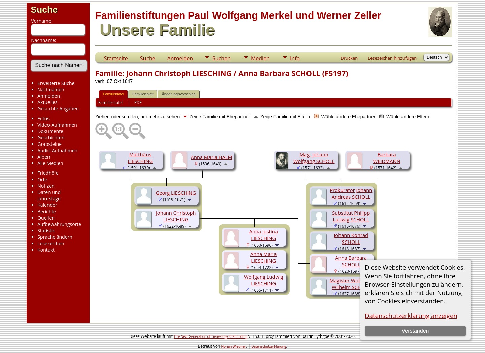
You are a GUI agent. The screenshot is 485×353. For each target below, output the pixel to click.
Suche (44, 10)
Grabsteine (49, 144)
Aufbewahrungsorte (59, 224)
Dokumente (50, 131)
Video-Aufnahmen (57, 125)
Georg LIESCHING (176, 192)
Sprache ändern (54, 237)
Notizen (46, 186)
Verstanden (415, 331)
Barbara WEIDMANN (386, 157)
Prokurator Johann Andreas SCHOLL (351, 193)
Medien (260, 58)
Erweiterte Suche (55, 83)
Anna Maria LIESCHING (263, 257)
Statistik (46, 230)
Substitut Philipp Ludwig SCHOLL (351, 216)
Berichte (46, 211)
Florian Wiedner (233, 346)
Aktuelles (47, 102)
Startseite (116, 58)
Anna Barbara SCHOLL (351, 261)
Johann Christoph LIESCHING (176, 216)
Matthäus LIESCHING (140, 157)
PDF (138, 102)
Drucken (349, 58)
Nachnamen (50, 89)
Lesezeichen (50, 243)
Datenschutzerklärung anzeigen (411, 315)
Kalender (47, 205)
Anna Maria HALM (211, 157)
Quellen (46, 218)
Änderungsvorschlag (178, 94)
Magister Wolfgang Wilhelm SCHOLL (351, 283)
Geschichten (50, 137)
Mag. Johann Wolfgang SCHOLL (314, 157)
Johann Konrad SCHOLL (351, 238)
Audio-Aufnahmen (57, 150)
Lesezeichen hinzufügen (392, 58)
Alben (43, 157)
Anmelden (48, 96)
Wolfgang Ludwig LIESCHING (263, 280)
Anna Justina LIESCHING (263, 235)
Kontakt (46, 250)
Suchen (221, 58)
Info (295, 58)
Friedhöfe (48, 173)
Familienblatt (142, 94)
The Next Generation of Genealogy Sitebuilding (210, 336)
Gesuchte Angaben (58, 108)
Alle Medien (50, 163)
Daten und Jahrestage (49, 195)
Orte (42, 179)
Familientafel (113, 94)
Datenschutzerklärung (268, 346)
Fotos (43, 118)
